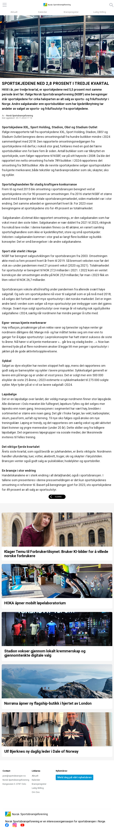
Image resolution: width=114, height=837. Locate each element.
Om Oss (36, 792)
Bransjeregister (71, 12)
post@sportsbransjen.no (14, 776)
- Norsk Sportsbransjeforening (19, 115)
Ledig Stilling (99, 12)
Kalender (42, 12)
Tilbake (58, 497)
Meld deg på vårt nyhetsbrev (74, 777)
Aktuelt (14, 12)
